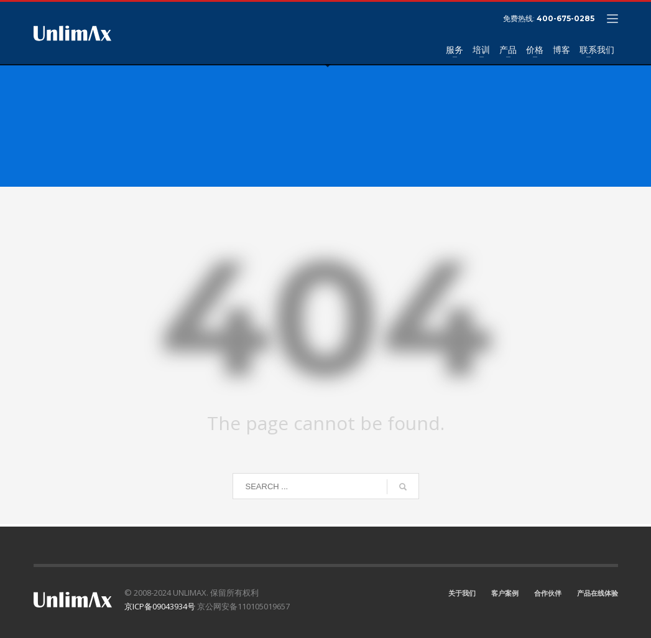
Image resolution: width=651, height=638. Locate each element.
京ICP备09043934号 (159, 606)
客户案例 (505, 593)
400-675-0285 (565, 18)
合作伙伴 (547, 593)
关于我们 (462, 593)
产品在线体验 (597, 593)
